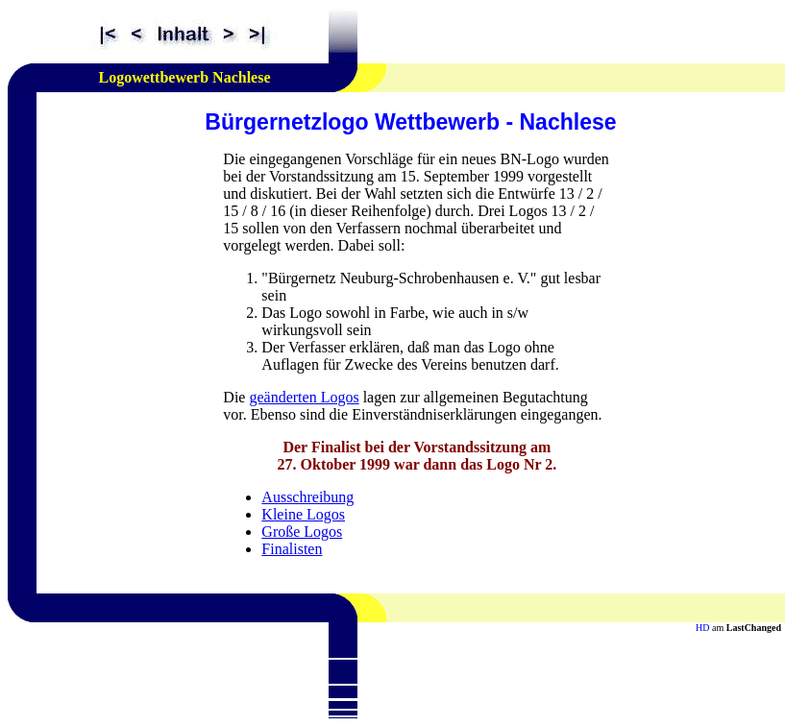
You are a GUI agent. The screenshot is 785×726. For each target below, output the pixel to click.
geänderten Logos (303, 397)
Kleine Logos (303, 514)
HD (702, 627)
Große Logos (301, 531)
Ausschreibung (307, 497)
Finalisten (291, 549)
